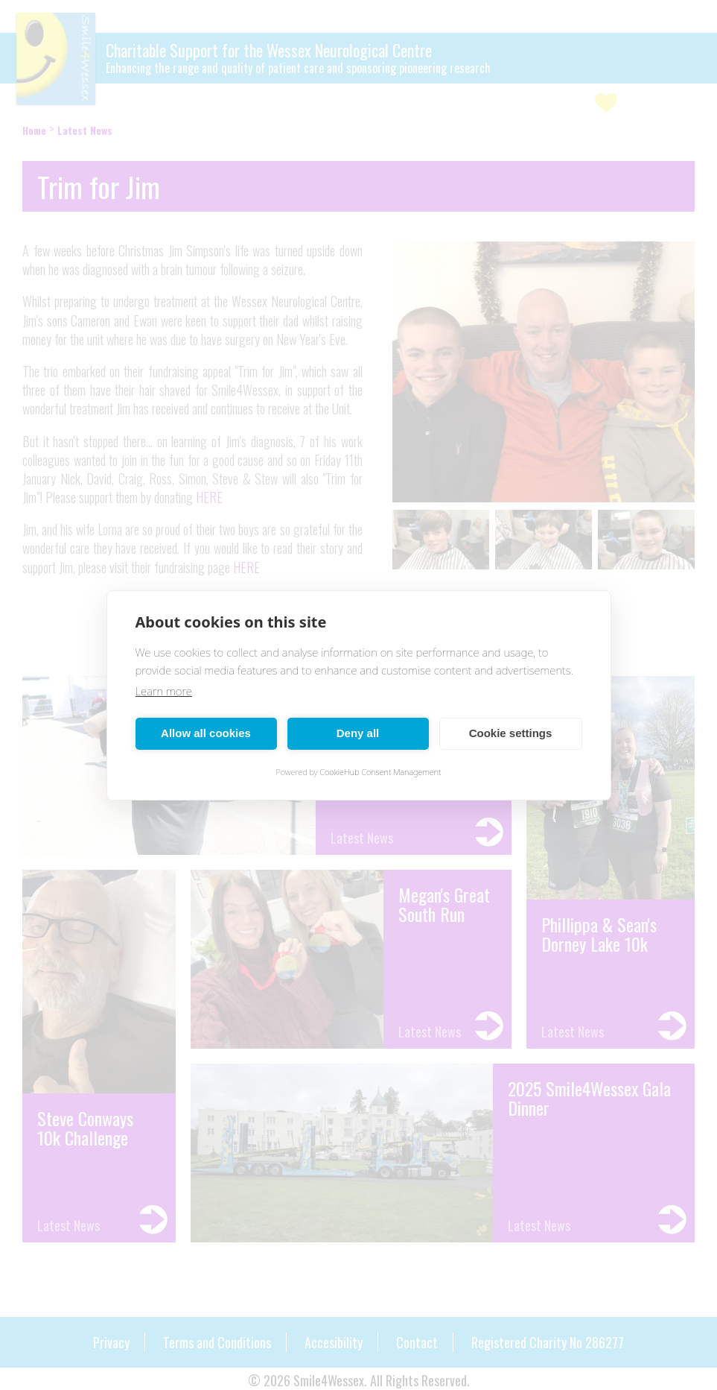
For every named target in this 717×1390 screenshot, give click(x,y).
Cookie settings (510, 733)
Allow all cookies (206, 733)
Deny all (358, 733)
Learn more (164, 690)
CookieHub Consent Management (380, 771)
